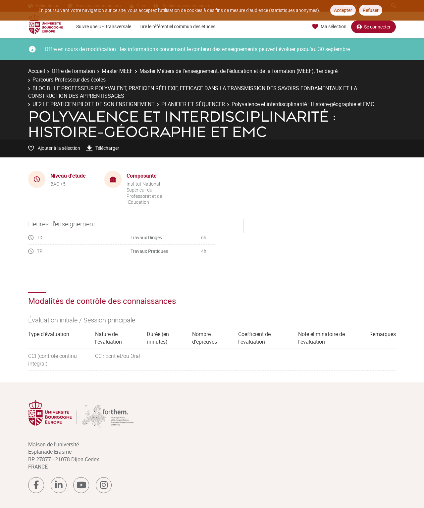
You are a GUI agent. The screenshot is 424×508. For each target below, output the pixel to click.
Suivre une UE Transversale (103, 26)
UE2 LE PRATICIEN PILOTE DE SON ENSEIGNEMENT (93, 104)
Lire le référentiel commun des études (177, 26)
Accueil (36, 71)
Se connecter (373, 27)
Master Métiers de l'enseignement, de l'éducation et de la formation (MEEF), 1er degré (238, 71)
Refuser (371, 10)
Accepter (343, 10)
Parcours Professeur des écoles (69, 79)
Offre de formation (73, 71)
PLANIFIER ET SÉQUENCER (193, 104)
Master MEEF (117, 71)
